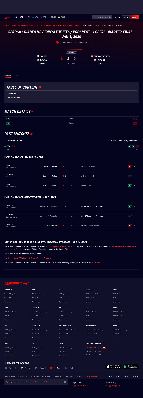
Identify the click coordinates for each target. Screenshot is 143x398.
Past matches (14, 97)
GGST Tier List (117, 316)
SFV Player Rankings (38, 348)
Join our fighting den (18, 363)
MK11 (61, 344)
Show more (9, 302)
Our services (57, 376)
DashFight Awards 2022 (93, 355)
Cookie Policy (34, 376)
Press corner (69, 376)
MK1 (35, 17)
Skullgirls (36, 326)
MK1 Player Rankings (38, 294)
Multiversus (91, 326)
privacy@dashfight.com (113, 386)
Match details (13, 93)
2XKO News (116, 298)
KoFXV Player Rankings (120, 330)
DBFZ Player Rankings (65, 312)
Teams (126, 376)
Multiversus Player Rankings (95, 330)
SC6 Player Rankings (10, 330)
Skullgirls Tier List (37, 334)
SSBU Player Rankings (11, 312)
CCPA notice (46, 376)
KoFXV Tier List (117, 334)
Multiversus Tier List (92, 334)
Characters (135, 376)
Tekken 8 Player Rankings (12, 294)
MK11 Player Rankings (66, 348)
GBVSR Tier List (91, 298)
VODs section (97, 263)
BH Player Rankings (92, 312)
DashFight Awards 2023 (93, 351)
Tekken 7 (35, 308)
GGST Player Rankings (120, 312)
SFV (33, 344)
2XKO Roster (117, 294)
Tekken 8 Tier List (9, 298)
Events (110, 376)
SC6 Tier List (8, 334)
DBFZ (60, 308)
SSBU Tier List (8, 316)
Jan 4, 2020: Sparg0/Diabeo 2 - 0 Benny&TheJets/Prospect (27, 258)
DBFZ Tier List (63, 316)
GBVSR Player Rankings (93, 294)
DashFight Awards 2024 (93, 348)
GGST (115, 308)
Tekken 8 (8, 290)
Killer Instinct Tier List (65, 334)
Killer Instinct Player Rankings (68, 330)
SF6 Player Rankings (65, 294)
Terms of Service (9, 376)
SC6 (5, 326)
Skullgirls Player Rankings (39, 330)
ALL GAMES (19, 17)
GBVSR (52, 17)
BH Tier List (89, 316)
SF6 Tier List (62, 298)
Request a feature (91, 376)
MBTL (6, 344)
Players (118, 376)
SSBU (6, 308)
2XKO (61, 17)
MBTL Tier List (8, 352)
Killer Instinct (65, 326)
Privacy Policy (22, 376)
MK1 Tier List (36, 298)
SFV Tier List (35, 352)
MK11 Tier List (63, 352)
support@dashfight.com (80, 386)
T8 (27, 17)
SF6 (43, 17)
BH (87, 308)
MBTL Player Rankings (11, 348)
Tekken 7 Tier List (37, 316)
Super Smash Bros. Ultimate (63, 246)
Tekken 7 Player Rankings (39, 312)
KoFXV (115, 326)
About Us (79, 376)
